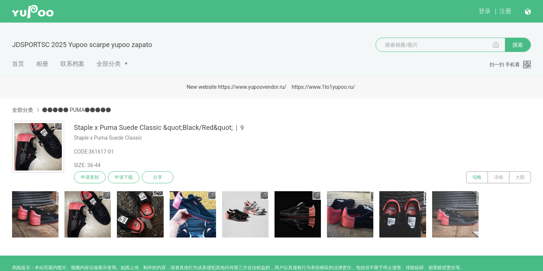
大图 (520, 177)
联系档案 (72, 63)
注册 (505, 11)
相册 (42, 63)
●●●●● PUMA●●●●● (76, 110)
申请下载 (124, 177)
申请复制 (90, 177)
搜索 (517, 45)
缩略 (477, 177)
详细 (498, 177)
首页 (18, 63)
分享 (157, 177)
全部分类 (109, 63)
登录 (485, 11)
